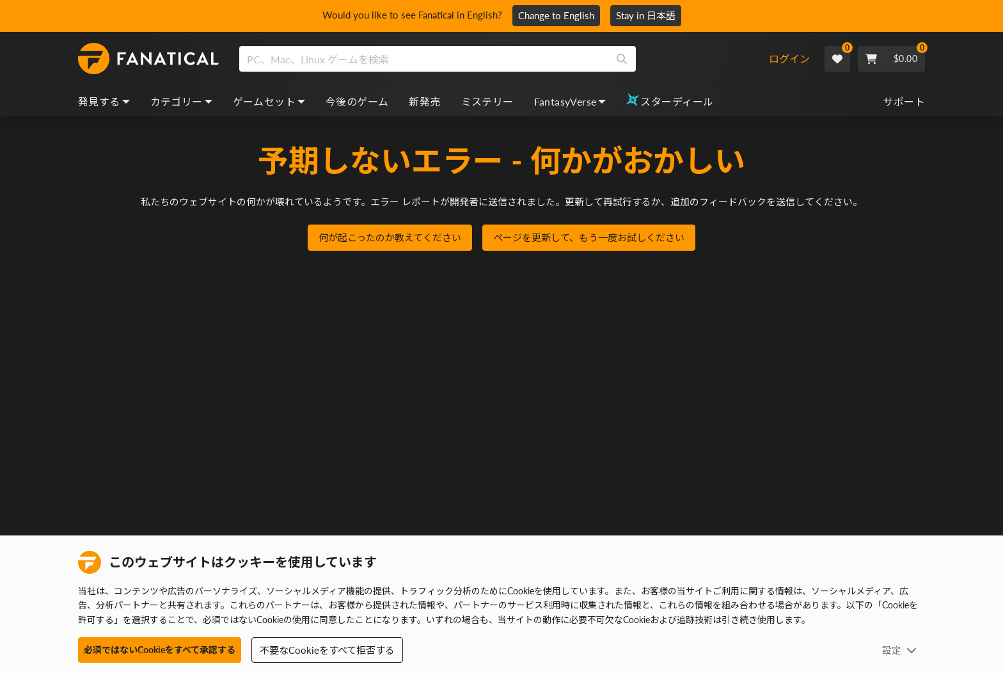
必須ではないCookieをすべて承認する (159, 649)
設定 (899, 650)
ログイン (789, 58)
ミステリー (487, 101)
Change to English (561, 15)
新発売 (424, 101)
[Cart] (891, 59)
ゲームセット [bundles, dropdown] (269, 101)
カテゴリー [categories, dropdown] (181, 101)
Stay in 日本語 (650, 15)
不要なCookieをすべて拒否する (327, 650)
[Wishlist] (837, 59)
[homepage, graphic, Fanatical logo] (148, 59)
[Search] (622, 59)
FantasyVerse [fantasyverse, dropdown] (570, 101)
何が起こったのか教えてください (390, 238)
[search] (423, 59)
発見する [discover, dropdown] (104, 101)
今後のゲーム (357, 101)
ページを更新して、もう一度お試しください (588, 238)
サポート (904, 101)
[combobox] (503, 59)
